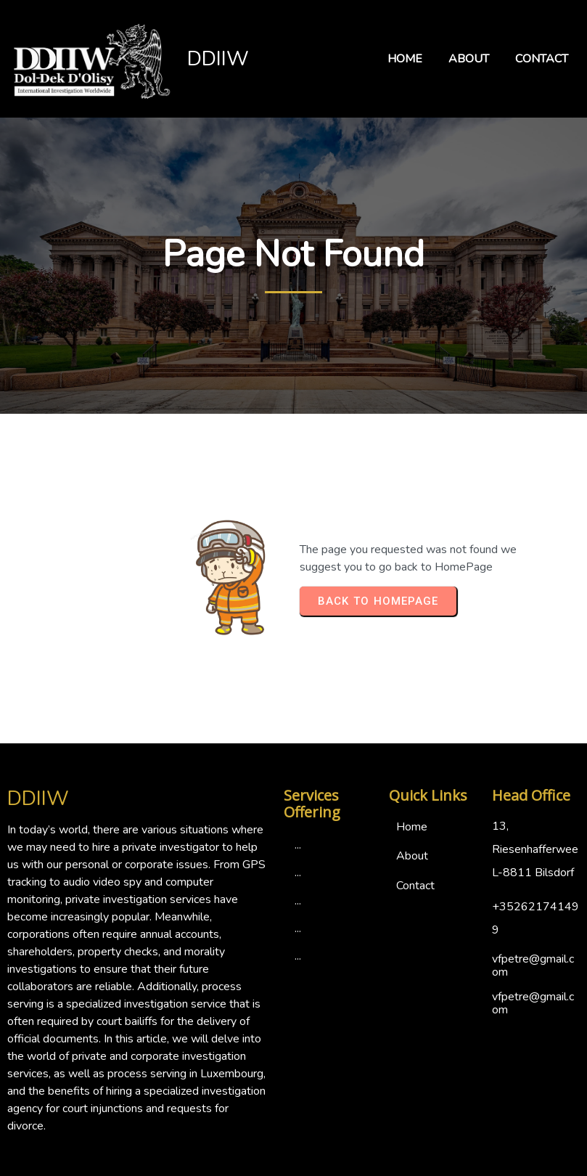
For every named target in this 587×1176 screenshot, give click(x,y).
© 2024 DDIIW (293, 1162)
